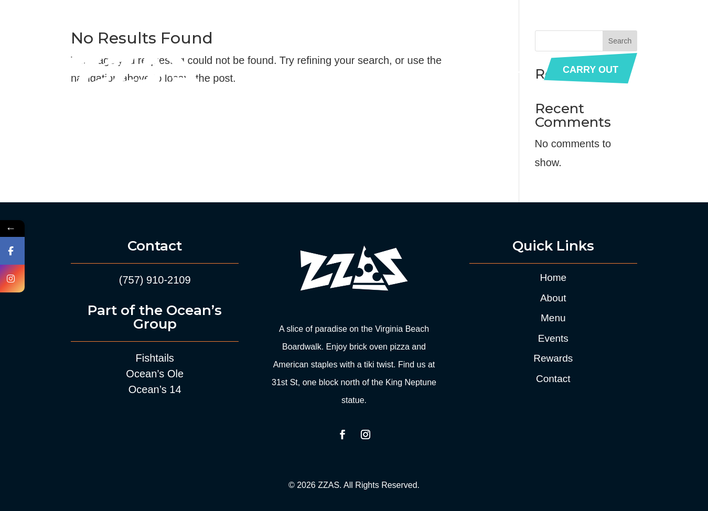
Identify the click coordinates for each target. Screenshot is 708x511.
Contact (509, 69)
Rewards (451, 69)
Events (396, 69)
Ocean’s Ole (155, 373)
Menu (342, 69)
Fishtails (155, 358)
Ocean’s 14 (154, 389)
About (299, 69)
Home (257, 69)
